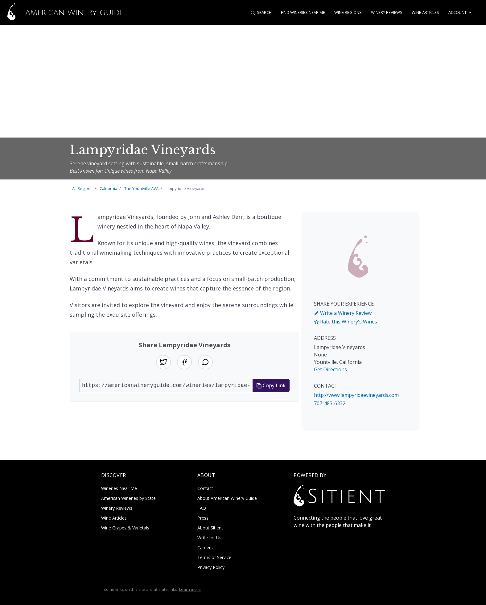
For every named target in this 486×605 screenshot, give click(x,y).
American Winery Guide (61, 13)
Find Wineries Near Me (303, 12)
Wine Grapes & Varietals (125, 528)
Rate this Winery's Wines (345, 321)
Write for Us (209, 538)
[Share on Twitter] (163, 362)
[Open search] (261, 12)
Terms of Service (214, 557)
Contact (205, 488)
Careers (205, 547)
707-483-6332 (329, 403)
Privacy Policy (210, 567)
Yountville (141, 188)
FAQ (201, 508)
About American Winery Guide (227, 498)
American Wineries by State (128, 498)
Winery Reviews (387, 12)
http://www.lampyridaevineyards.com (356, 395)
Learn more (190, 589)
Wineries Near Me (119, 488)
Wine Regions (348, 12)
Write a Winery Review (343, 313)
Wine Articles (425, 12)
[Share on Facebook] (184, 362)
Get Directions (330, 369)
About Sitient (210, 528)
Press (202, 518)
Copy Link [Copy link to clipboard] (271, 385)
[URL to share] (166, 386)
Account (460, 13)
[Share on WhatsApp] (205, 362)
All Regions (82, 188)
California (108, 188)
